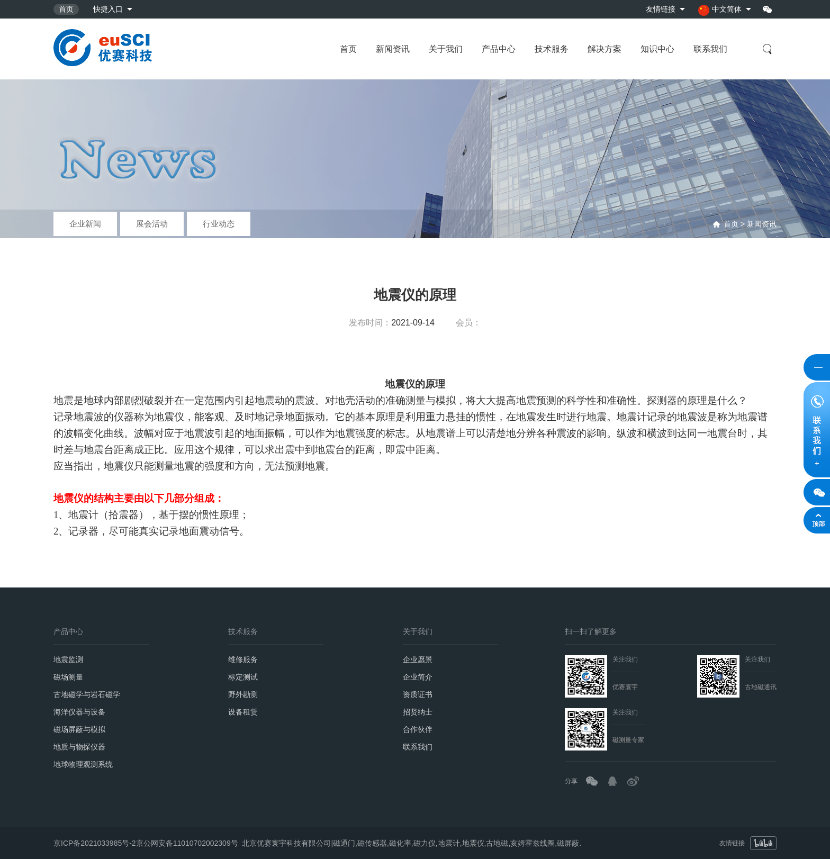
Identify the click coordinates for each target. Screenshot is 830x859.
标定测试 (243, 677)
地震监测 (68, 659)
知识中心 (657, 48)
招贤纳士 (417, 712)
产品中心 (499, 48)
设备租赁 (243, 712)
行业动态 (218, 223)
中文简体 (720, 10)
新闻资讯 (393, 48)
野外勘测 (243, 694)
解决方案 (604, 48)
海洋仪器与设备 (79, 712)
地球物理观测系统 (83, 764)
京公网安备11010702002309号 (187, 840)
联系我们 (710, 48)
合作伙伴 (417, 729)
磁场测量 (68, 677)
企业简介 (417, 677)
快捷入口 (108, 9)
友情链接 (660, 9)
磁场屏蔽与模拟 (79, 729)
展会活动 (152, 223)
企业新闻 (85, 223)
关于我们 (446, 48)
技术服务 (552, 48)
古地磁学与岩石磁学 (86, 694)
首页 (66, 9)
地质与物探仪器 (79, 747)
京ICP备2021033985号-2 (94, 840)
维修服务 (243, 659)
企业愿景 (417, 659)
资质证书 (417, 694)
